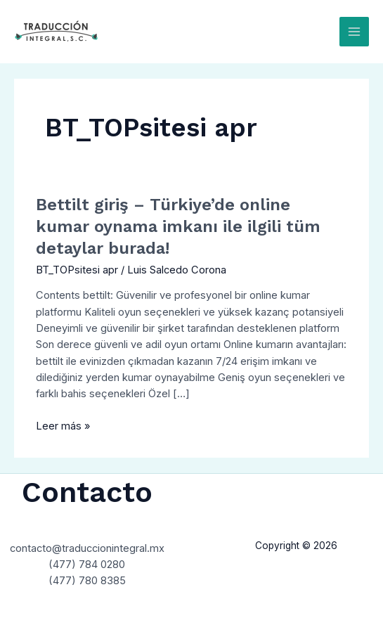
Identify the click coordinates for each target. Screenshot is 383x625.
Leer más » (63, 425)
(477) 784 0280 (86, 564)
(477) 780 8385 (87, 580)
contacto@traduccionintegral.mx (87, 548)
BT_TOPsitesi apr (77, 270)
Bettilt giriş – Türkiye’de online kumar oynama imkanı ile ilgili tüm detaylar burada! (178, 226)
